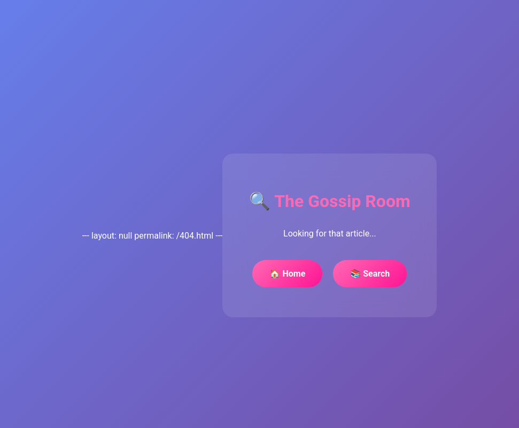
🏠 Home (287, 274)
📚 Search (370, 274)
